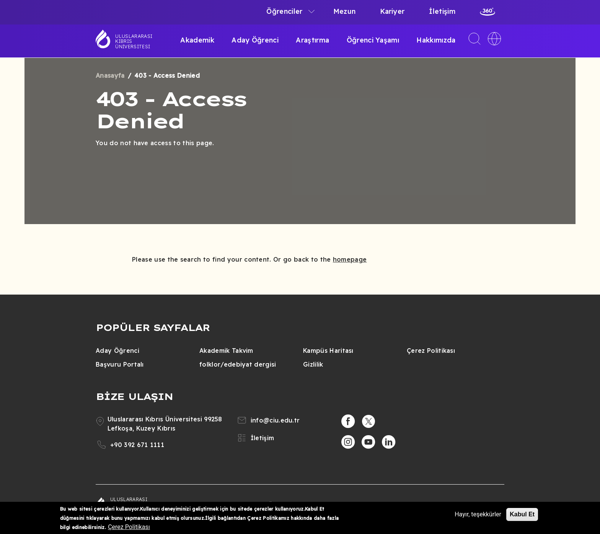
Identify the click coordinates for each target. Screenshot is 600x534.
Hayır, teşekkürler (478, 514)
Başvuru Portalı (120, 364)
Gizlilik (313, 364)
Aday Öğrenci (255, 40)
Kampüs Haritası (328, 350)
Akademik (197, 40)
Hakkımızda (435, 40)
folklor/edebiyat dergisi (237, 364)
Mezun (344, 11)
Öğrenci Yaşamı (373, 40)
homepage (350, 259)
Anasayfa (110, 75)
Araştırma (312, 40)
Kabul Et (522, 514)
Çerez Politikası (431, 350)
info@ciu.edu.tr (275, 420)
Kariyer (392, 11)
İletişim (442, 11)
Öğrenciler (284, 11)
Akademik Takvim (226, 350)
